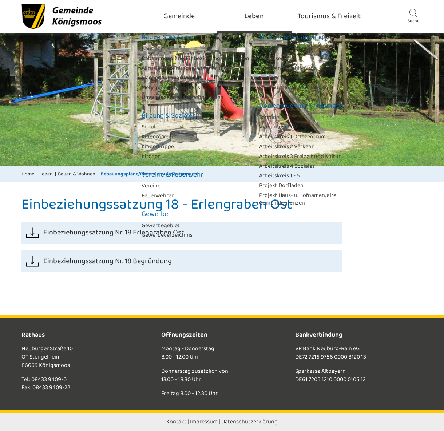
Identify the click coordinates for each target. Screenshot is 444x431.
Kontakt (176, 421)
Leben (46, 174)
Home (27, 174)
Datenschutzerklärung (249, 421)
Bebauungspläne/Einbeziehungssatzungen (148, 174)
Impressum (204, 421)
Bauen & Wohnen (76, 174)
